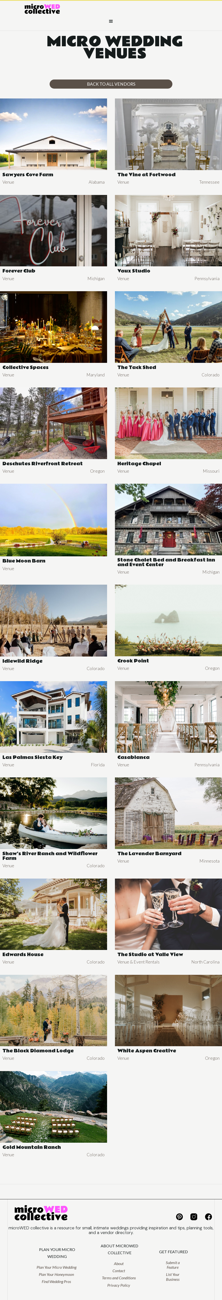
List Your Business (173, 1276)
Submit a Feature (173, 1264)
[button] (111, 21)
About (119, 1263)
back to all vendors (111, 84)
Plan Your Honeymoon (56, 1274)
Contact (118, 1270)
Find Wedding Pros (56, 1281)
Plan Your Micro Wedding (56, 1267)
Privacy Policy (118, 1285)
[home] (42, 9)
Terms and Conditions (119, 1277)
